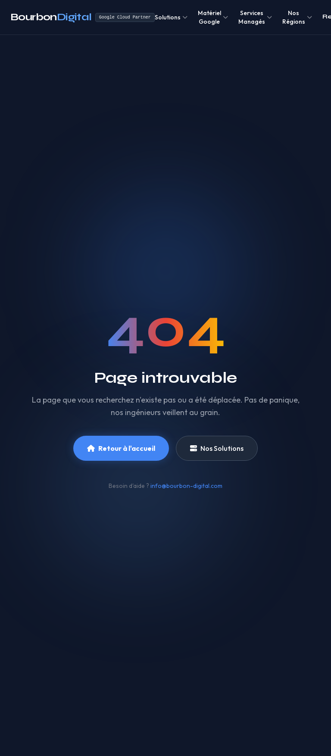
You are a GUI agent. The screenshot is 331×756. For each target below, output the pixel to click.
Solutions (171, 17)
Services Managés (255, 17)
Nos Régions (297, 17)
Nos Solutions (217, 448)
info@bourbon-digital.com (186, 486)
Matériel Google (213, 17)
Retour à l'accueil (121, 448)
